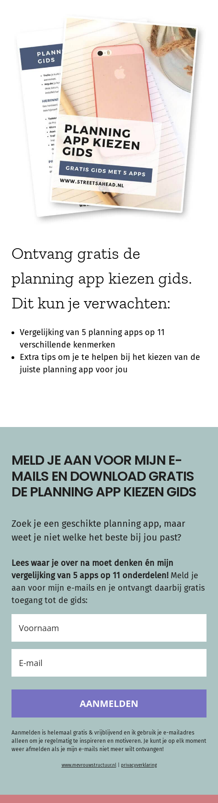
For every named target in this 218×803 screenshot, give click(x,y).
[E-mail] (109, 663)
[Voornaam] (109, 628)
